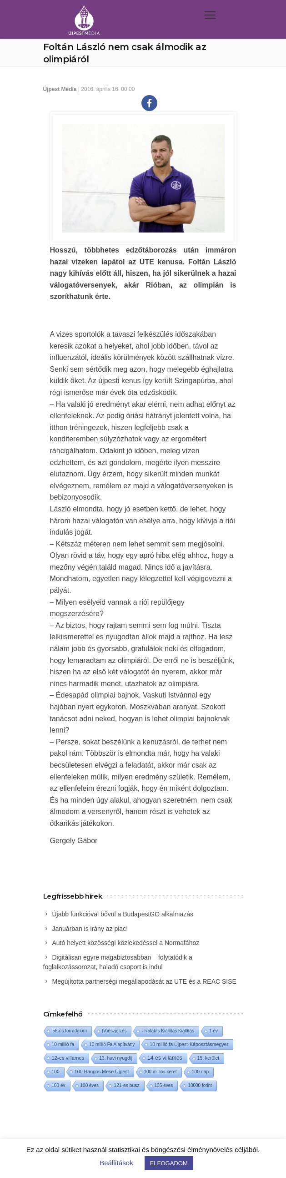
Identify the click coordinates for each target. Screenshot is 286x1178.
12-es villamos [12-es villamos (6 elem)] (68, 1058)
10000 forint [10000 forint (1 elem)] (200, 1085)
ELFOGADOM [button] (169, 1163)
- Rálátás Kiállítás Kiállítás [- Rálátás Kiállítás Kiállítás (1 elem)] (167, 1030)
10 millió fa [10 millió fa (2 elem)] (63, 1044)
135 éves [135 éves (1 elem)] (164, 1085)
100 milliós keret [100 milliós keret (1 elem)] (160, 1071)
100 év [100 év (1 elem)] (58, 1085)
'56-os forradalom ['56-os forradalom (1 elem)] (69, 1030)
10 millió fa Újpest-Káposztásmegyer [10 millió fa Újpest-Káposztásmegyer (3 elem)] (189, 1044)
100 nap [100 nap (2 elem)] (200, 1071)
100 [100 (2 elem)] (56, 1071)
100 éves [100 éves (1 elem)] (89, 1085)
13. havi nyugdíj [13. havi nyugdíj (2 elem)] (115, 1058)
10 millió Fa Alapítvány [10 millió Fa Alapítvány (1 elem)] (112, 1044)
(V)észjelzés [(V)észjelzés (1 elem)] (114, 1030)
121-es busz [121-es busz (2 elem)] (127, 1085)
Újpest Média (60, 89)
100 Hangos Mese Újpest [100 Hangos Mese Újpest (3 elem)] (102, 1071)
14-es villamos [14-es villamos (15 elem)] (164, 1058)
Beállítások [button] (116, 1163)
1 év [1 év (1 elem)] (213, 1030)
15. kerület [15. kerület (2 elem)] (208, 1058)
